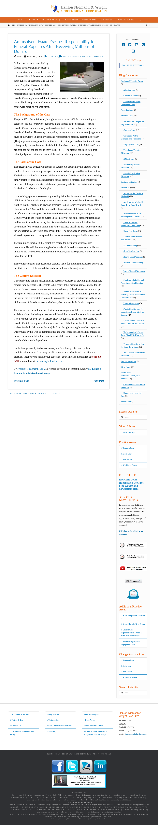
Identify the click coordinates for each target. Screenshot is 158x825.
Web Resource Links (93, 726)
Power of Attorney (131, 303)
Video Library (128, 432)
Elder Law (51, 56)
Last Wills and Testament (134, 271)
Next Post (98, 380)
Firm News (125, 367)
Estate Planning (130, 245)
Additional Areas (129, 465)
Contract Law (129, 130)
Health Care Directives (133, 257)
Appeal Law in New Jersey (133, 624)
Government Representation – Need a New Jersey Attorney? (131, 633)
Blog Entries (53, 714)
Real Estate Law (83, 754)
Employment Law (130, 144)
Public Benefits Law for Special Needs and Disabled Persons (132, 312)
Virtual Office (16, 720)
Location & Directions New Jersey (22, 732)
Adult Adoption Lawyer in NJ (133, 617)
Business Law (126, 116)
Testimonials (126, 402)
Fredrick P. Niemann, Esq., (31, 368)
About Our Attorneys (20, 714)
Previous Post (21, 380)
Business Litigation (129, 182)
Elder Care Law (130, 231)
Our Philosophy (91, 714)
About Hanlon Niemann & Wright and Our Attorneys (96, 732)
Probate (55, 393)
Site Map (51, 731)
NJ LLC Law (129, 159)
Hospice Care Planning (133, 263)
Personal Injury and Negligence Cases (130, 643)
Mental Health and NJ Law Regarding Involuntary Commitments (133, 295)
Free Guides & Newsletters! (59, 726)
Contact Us (15, 726)
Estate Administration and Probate (81, 56)
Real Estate (126, 459)
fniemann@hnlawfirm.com (49, 361)
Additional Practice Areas (132, 81)
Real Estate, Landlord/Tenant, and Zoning (130, 376)
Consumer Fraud (130, 96)
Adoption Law (129, 90)
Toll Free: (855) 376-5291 (133, 65)
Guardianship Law (131, 251)
